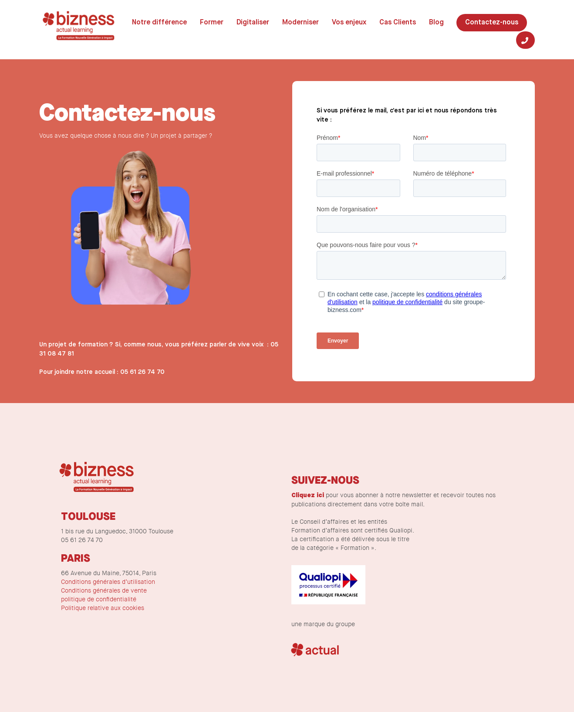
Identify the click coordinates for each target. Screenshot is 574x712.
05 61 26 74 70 (142, 372)
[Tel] (525, 40)
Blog (436, 22)
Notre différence (159, 22)
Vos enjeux (349, 22)
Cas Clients (397, 22)
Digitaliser (252, 22)
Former (211, 22)
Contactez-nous (491, 22)
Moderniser (300, 22)
